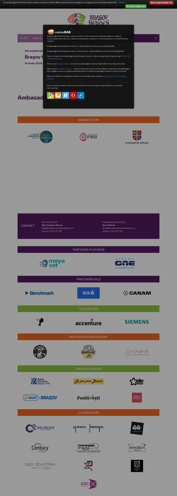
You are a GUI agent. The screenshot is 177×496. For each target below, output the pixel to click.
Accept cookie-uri (136, 6)
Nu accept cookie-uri (161, 2)
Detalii (122, 2)
